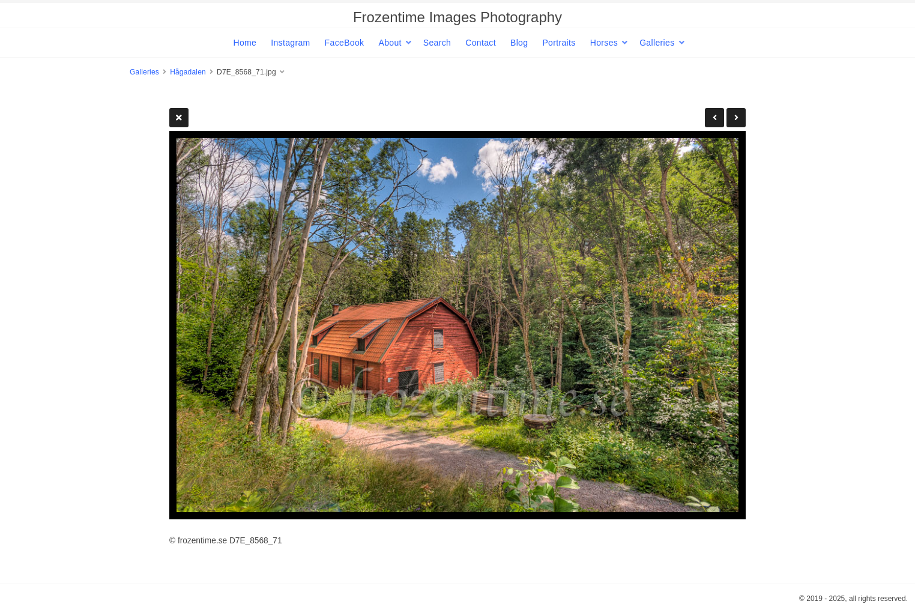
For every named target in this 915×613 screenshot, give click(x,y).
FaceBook (344, 42)
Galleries (656, 42)
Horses (604, 42)
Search (437, 42)
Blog (519, 42)
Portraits (558, 42)
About (389, 42)
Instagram (290, 42)
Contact (480, 42)
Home (244, 42)
